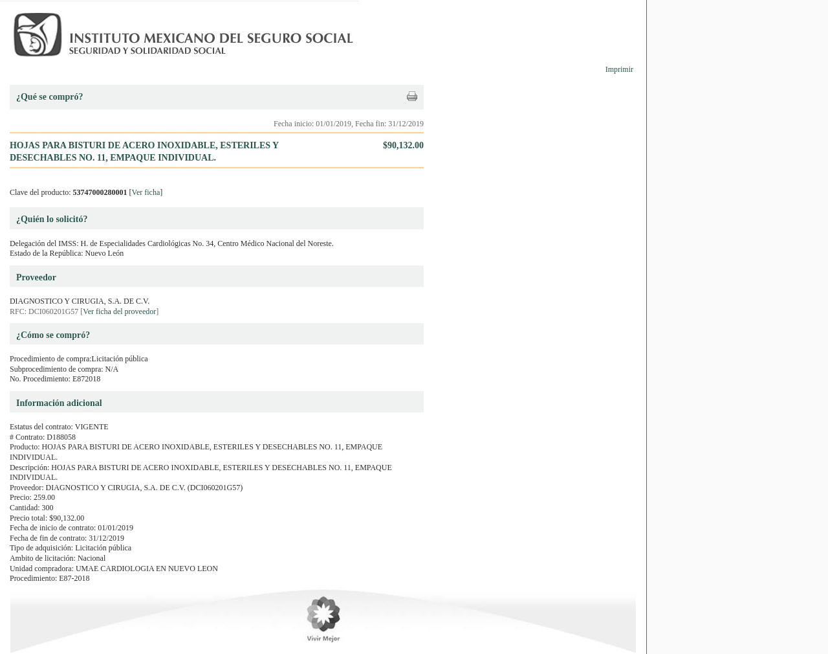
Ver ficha (146, 192)
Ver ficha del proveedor (119, 311)
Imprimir (619, 69)
